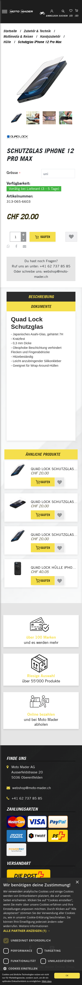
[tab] (41, 173)
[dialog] (41, 931)
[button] (41, 930)
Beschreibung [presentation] (41, 296)
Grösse (12, 172)
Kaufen (42, 237)
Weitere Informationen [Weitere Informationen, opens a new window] (33, 926)
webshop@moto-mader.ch (31, 788)
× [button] (77, 882)
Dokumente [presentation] (41, 306)
